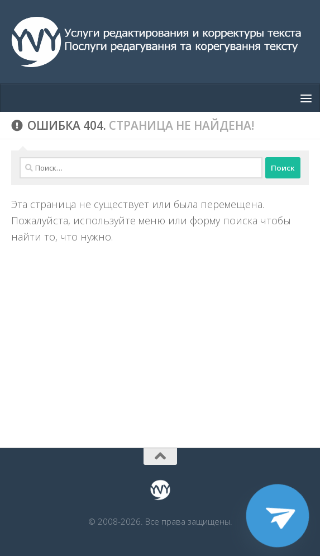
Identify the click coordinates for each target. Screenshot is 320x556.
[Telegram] (277, 515)
